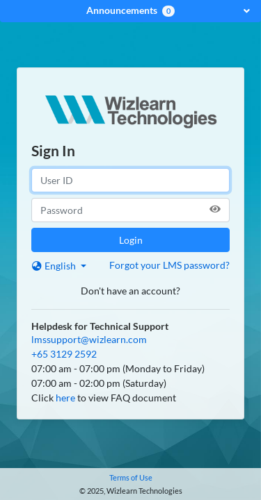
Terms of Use (130, 477)
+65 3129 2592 (64, 354)
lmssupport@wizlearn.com (89, 339)
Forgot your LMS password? (169, 265)
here (65, 397)
